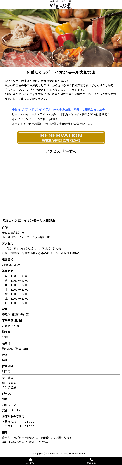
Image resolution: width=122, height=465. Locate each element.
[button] (4, 38)
